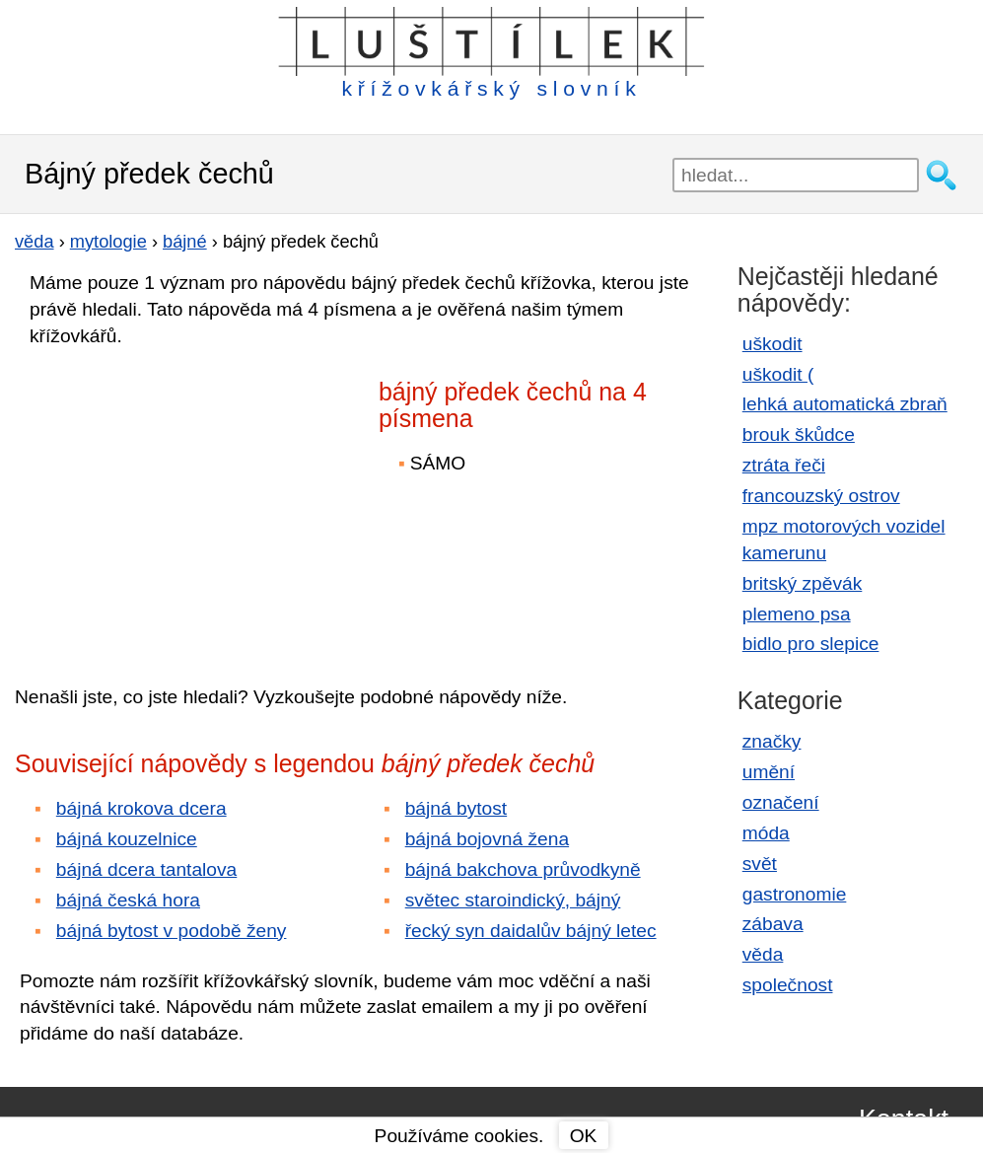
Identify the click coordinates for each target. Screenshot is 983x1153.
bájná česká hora (128, 900)
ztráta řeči (783, 465)
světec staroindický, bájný (513, 900)
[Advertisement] (187, 502)
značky (772, 741)
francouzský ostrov (821, 495)
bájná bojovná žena (487, 839)
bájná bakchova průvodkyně (523, 869)
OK (583, 1135)
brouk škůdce (798, 434)
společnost (787, 984)
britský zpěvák (802, 583)
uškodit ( (778, 374)
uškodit (772, 343)
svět (759, 863)
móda (766, 833)
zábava (773, 923)
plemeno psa (796, 614)
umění (768, 771)
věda (763, 954)
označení (780, 802)
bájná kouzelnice (126, 839)
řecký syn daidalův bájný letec (531, 930)
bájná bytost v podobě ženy (171, 930)
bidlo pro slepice (810, 643)
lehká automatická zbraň (845, 404)
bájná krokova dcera (141, 808)
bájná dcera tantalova (146, 869)
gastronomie (794, 894)
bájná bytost (456, 808)
